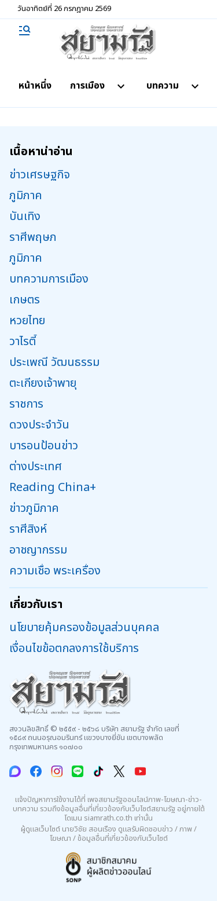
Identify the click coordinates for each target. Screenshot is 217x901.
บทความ (174, 86)
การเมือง (99, 86)
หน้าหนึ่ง (35, 86)
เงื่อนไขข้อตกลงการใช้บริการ (74, 648)
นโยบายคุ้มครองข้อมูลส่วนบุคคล (84, 628)
